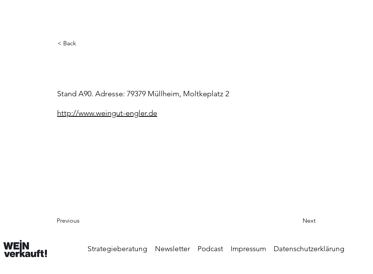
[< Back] (82, 43)
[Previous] (82, 220)
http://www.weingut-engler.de (107, 113)
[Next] (296, 220)
